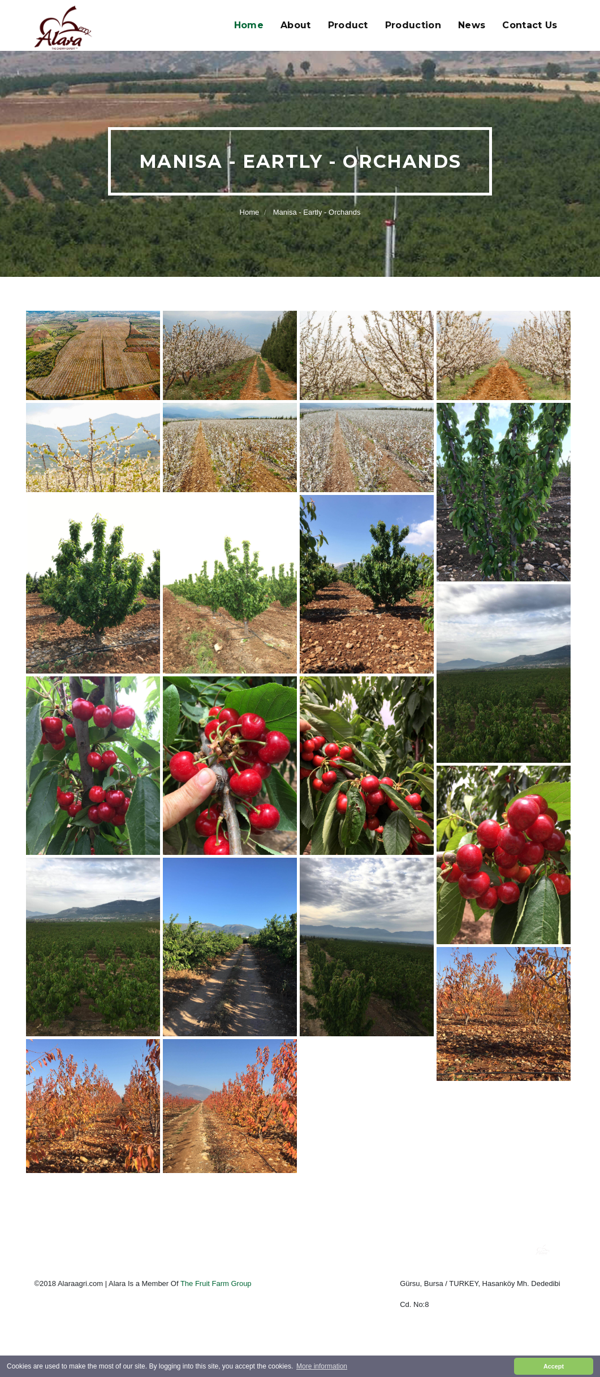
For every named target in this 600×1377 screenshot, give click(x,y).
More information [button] (321, 1366)
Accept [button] (553, 1366)
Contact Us (529, 25)
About (295, 25)
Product (348, 25)
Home (249, 25)
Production (413, 25)
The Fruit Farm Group (216, 1283)
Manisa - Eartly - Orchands (317, 212)
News (471, 25)
